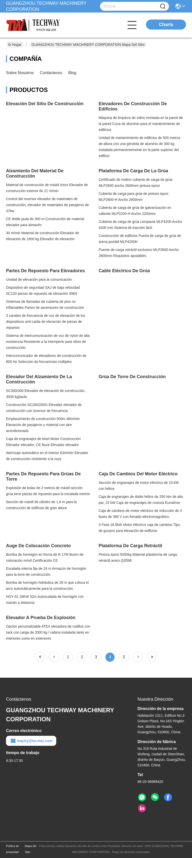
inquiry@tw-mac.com (31, 741)
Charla (166, 24)
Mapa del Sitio (30, 848)
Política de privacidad (12, 848)
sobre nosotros (20, 73)
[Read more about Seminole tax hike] (40, 656)
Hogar (15, 45)
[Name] (163, 6)
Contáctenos (51, 73)
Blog (72, 73)
